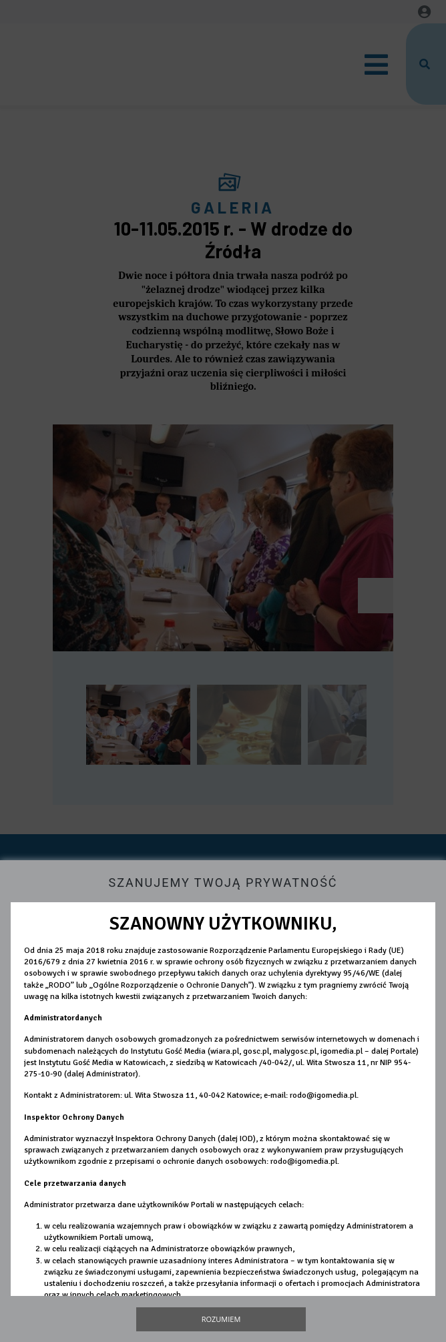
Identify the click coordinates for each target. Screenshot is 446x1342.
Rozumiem (221, 1319)
